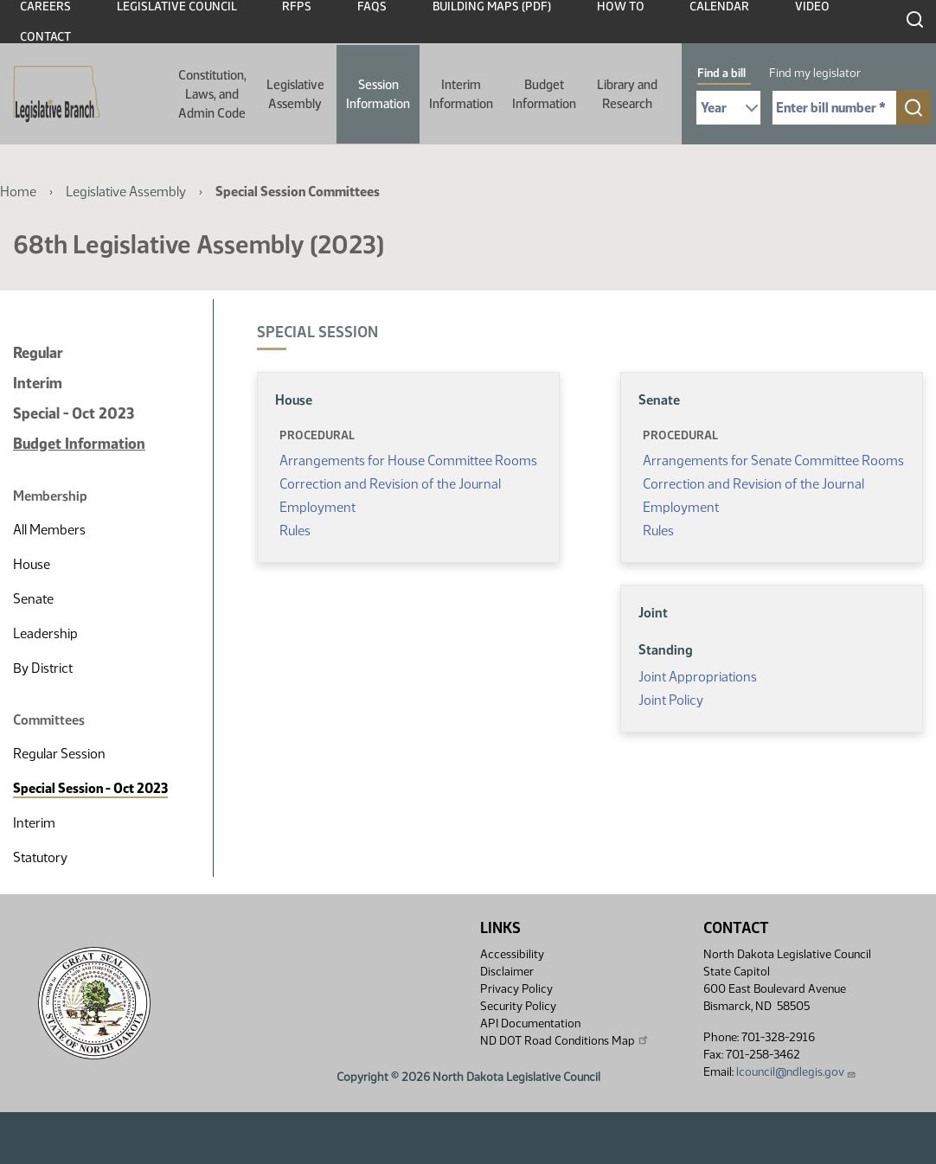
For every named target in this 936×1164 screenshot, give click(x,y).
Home (18, 191)
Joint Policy (670, 700)
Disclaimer (507, 971)
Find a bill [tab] (721, 73)
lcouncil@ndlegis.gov (796, 1072)
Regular (38, 352)
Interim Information (461, 94)
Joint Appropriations (697, 676)
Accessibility (512, 954)
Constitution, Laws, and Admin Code (212, 94)
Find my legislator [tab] (815, 73)
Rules (295, 530)
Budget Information (544, 94)
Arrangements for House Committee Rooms (408, 460)
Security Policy (518, 1006)
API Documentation (530, 1023)
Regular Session (59, 753)
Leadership (45, 633)
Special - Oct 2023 (73, 413)
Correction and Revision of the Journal (390, 484)
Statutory (40, 857)
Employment (317, 507)
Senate (33, 599)
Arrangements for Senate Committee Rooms (773, 460)
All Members (49, 529)
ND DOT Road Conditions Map (565, 1040)
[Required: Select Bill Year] (728, 107)
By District (43, 668)
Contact (45, 36)
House (31, 564)
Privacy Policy (516, 989)
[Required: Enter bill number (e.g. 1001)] (834, 107)
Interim (37, 383)
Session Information (378, 94)
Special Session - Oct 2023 (90, 788)
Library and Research (627, 94)
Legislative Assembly (295, 94)
